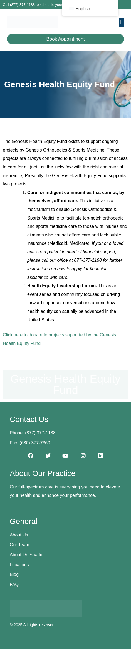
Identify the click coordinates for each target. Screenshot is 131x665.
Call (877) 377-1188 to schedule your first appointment (46, 4)
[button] (121, 22)
